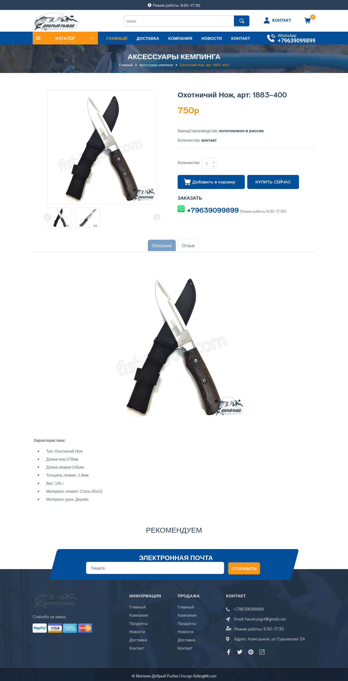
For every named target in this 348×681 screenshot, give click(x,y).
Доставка (138, 640)
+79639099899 (296, 40)
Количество (189, 162)
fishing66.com (205, 673)
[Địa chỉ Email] (155, 566)
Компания (138, 615)
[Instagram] (262, 650)
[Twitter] (239, 650)
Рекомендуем (174, 528)
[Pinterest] (251, 650)
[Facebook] (228, 650)
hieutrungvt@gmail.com (265, 617)
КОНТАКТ (281, 19)
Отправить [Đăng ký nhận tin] (244, 566)
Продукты (138, 623)
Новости (137, 631)
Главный (137, 607)
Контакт (136, 648)
